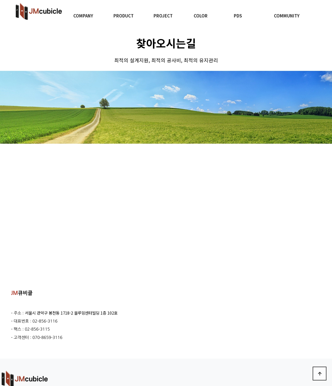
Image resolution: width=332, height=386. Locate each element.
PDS (238, 16)
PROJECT (163, 16)
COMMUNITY (287, 16)
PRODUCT (123, 16)
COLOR (201, 16)
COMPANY (83, 16)
